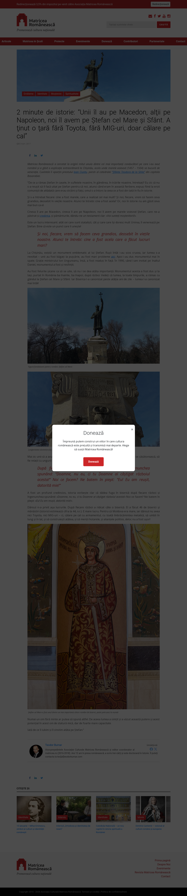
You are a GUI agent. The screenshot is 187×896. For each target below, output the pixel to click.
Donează (93, 461)
